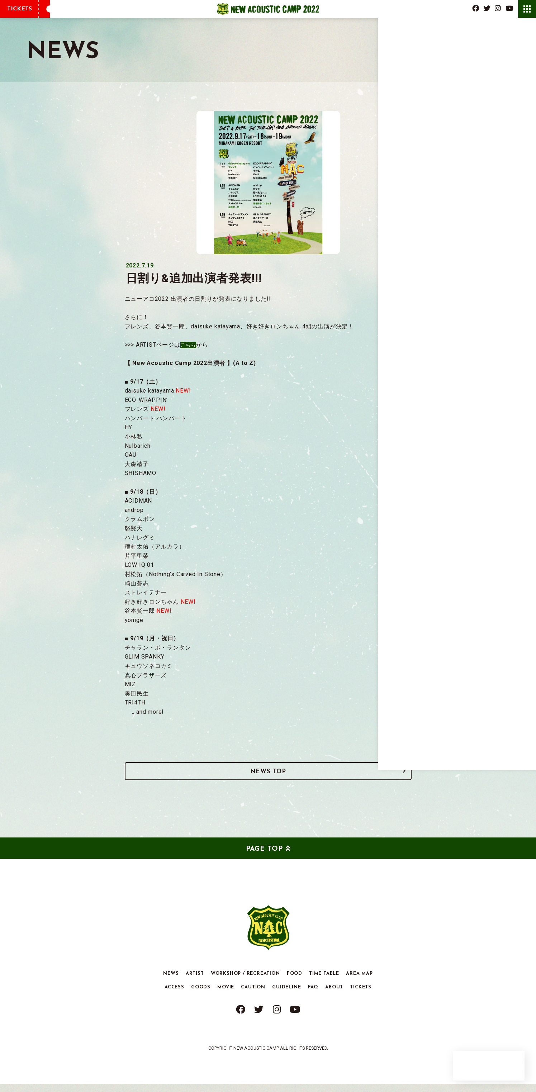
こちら (189, 344)
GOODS (200, 995)
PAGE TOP (264, 857)
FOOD (294, 981)
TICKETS (19, 9)
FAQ (313, 995)
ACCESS (174, 995)
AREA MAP (359, 981)
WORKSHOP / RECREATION (245, 981)
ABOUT (334, 995)
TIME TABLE (324, 981)
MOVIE (225, 995)
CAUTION (253, 995)
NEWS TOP (268, 776)
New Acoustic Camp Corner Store (489, 1066)
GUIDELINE (286, 995)
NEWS (171, 981)
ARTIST (195, 981)
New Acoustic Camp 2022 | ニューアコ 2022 (268, 9)
